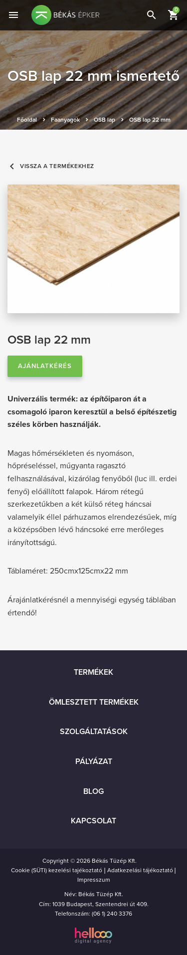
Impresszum (93, 879)
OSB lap (104, 119)
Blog (93, 791)
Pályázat (93, 761)
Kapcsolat (93, 821)
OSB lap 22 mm (150, 119)
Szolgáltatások (94, 732)
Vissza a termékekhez (50, 166)
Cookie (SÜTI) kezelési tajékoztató (56, 870)
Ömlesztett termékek (94, 702)
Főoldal (27, 119)
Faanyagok (65, 119)
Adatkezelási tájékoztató (140, 870)
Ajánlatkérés (45, 366)
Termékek (93, 672)
